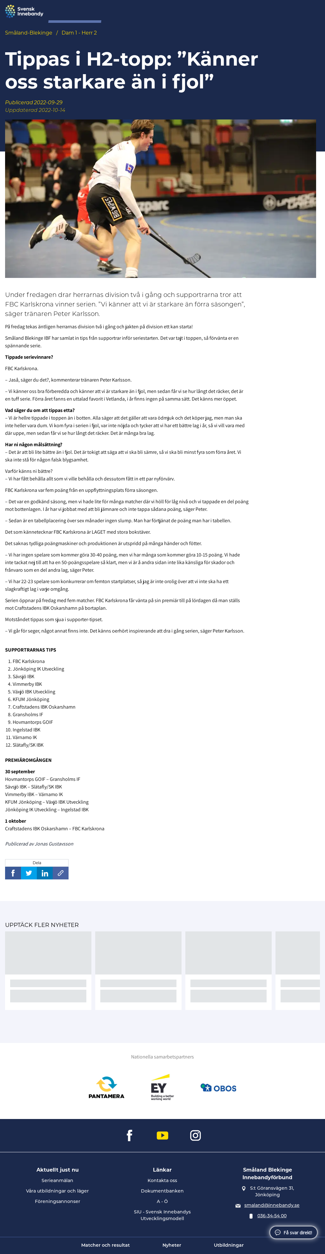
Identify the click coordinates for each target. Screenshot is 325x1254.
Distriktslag (239, 11)
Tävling (147, 11)
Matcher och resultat (105, 1245)
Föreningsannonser (57, 1201)
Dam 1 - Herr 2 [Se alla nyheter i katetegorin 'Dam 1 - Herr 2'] (79, 33)
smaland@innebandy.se (272, 1205)
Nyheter (171, 1245)
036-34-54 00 (272, 1216)
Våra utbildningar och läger (57, 1191)
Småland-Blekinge (28, 33)
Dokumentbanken (162, 1191)
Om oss (121, 11)
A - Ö (162, 1201)
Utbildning (204, 11)
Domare (173, 11)
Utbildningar (229, 1245)
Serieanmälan (57, 1181)
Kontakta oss (162, 1181)
